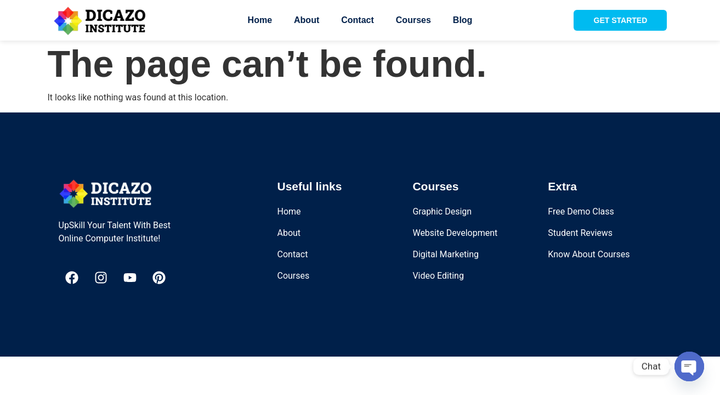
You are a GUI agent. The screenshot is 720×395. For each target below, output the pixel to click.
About (306, 20)
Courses (413, 20)
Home (260, 20)
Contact (357, 20)
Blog (463, 20)
